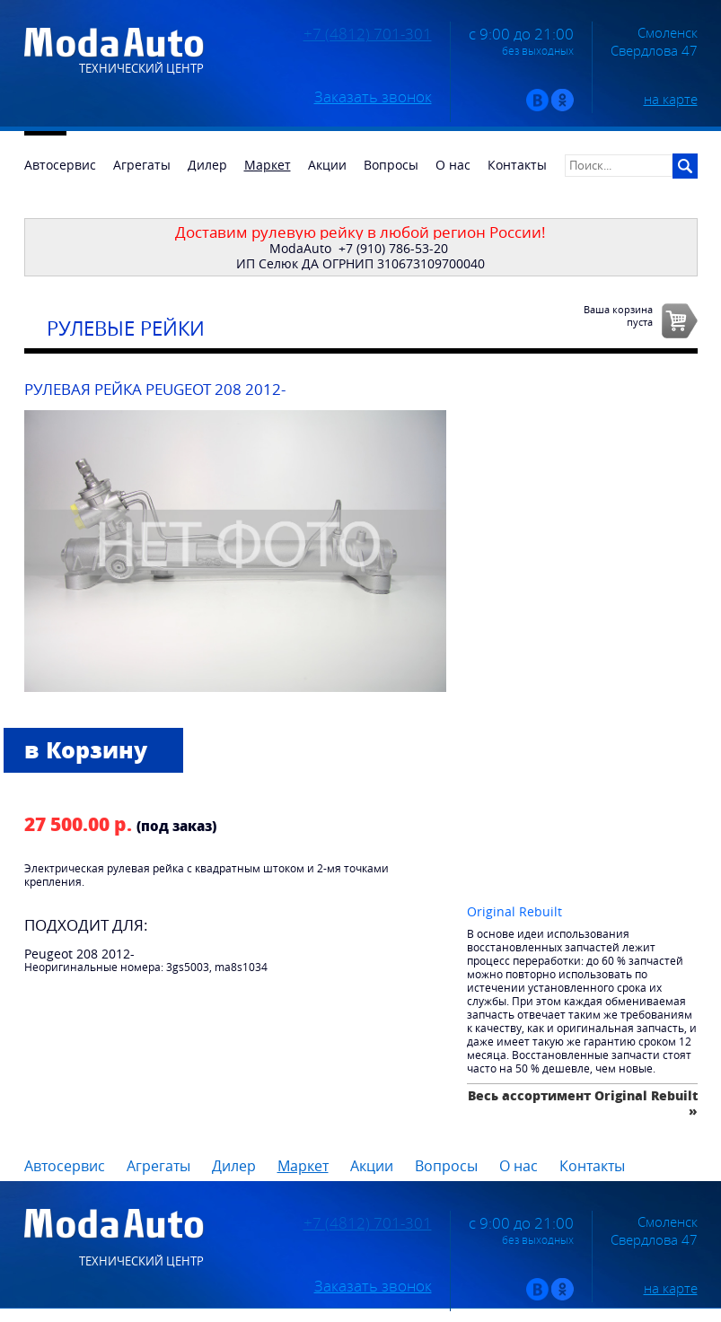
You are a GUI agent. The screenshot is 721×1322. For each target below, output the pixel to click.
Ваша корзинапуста (618, 315)
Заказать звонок (373, 97)
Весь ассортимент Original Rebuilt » (583, 1102)
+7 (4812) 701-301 (367, 34)
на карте (671, 99)
